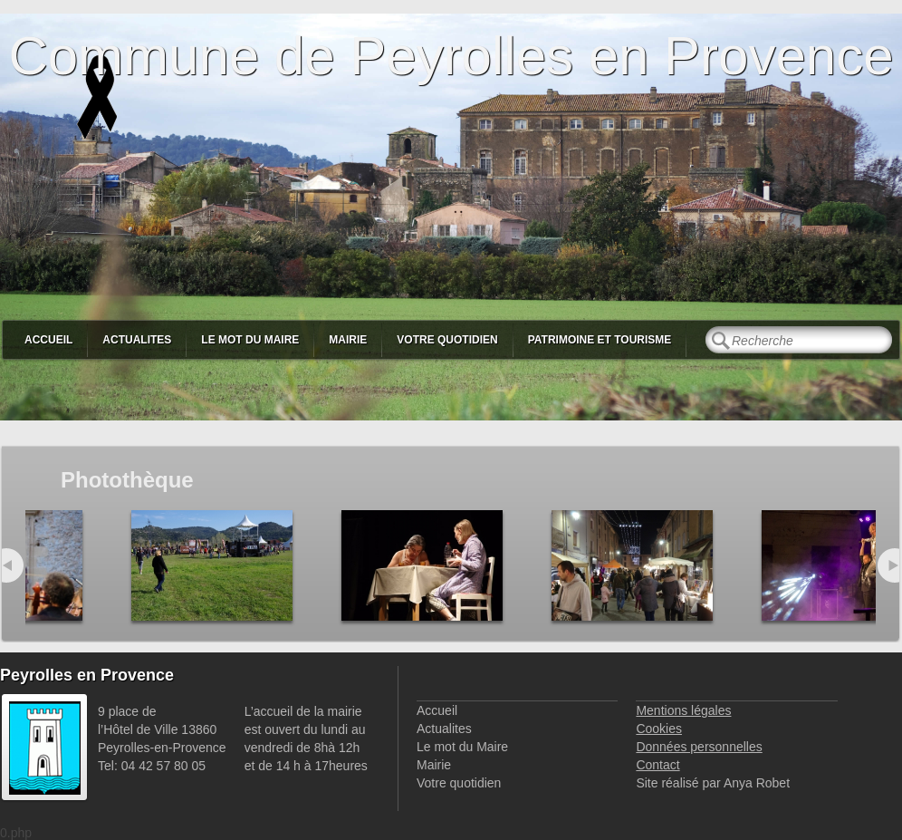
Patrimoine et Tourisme (600, 339)
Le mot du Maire (250, 339)
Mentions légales (683, 710)
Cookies (659, 728)
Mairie (348, 339)
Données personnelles (699, 746)
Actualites (136, 339)
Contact (657, 765)
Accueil (48, 339)
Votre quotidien (447, 339)
